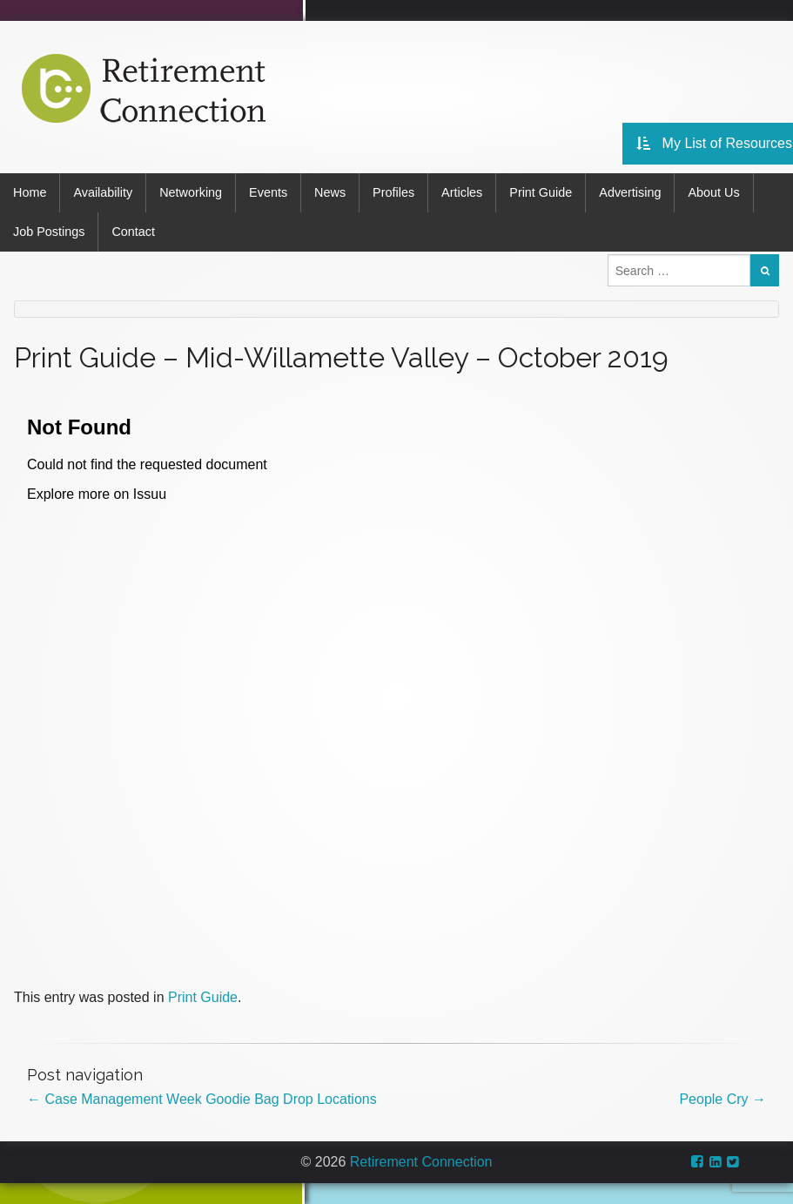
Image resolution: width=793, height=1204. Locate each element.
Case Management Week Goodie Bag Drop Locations (202, 1099)
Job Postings (48, 232)
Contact (133, 232)
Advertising (630, 192)
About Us (713, 192)
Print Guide (540, 192)
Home (29, 192)
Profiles (393, 192)
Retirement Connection (421, 1161)
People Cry (722, 1099)
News (330, 192)
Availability (102, 192)
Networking (190, 192)
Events (268, 192)
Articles (461, 192)
